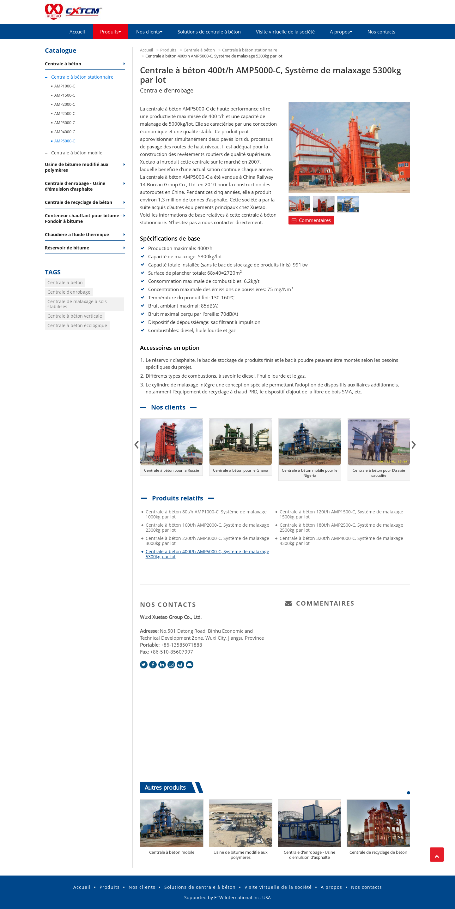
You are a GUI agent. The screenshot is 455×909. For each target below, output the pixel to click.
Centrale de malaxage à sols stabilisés (77, 303)
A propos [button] (341, 31)
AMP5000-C (64, 141)
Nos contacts (381, 31)
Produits (168, 50)
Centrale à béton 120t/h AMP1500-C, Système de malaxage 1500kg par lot (341, 514)
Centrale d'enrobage (68, 292)
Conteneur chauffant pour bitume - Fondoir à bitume (83, 218)
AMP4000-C (64, 132)
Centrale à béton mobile (171, 852)
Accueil (77, 31)
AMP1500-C (64, 95)
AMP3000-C (64, 122)
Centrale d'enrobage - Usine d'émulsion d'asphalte (309, 854)
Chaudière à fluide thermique (77, 234)
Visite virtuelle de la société (285, 31)
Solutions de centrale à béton (209, 31)
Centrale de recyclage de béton (378, 852)
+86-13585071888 (181, 645)
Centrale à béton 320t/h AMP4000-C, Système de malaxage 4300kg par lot (341, 541)
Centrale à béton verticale (74, 316)
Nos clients (142, 887)
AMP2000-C (64, 104)
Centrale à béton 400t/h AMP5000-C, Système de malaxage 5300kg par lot (207, 554)
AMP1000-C (64, 86)
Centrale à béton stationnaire (249, 50)
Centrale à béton (199, 50)
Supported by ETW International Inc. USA (227, 897)
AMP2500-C (64, 113)
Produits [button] (110, 31)
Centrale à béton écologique (77, 325)
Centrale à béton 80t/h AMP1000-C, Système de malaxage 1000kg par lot (206, 514)
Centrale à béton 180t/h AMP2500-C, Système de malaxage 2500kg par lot (341, 528)
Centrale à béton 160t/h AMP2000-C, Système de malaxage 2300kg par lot (207, 528)
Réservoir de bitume (67, 248)
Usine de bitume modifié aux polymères (241, 854)
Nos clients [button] (149, 31)
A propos (331, 887)
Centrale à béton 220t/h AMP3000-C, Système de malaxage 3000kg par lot (207, 541)
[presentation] (136, 442)
